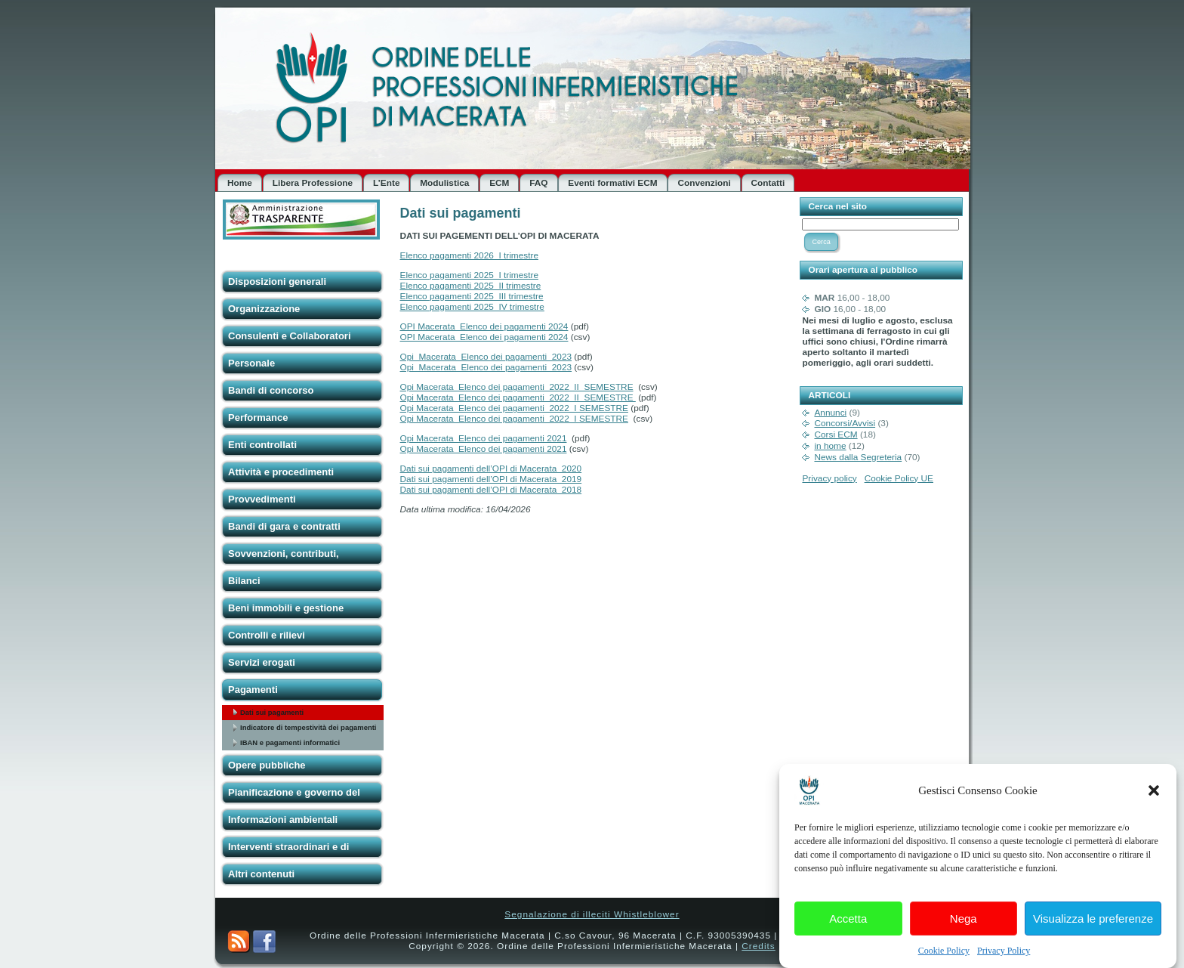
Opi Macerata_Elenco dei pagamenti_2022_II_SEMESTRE (517, 387)
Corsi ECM (835, 434)
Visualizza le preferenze (1093, 927)
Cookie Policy (944, 960)
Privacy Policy (1003, 960)
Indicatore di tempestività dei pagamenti (308, 727)
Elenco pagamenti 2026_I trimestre (469, 255)
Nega (963, 927)
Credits (758, 946)
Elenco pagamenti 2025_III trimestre (472, 296)
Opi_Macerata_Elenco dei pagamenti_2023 (486, 356)
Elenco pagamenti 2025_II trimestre (470, 285)
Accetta (848, 927)
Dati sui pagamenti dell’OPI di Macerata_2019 (491, 479)
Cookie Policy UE (899, 478)
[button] (1153, 800)
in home (830, 446)
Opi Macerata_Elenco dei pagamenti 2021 (483, 438)
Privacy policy (829, 478)
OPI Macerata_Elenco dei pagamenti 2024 (484, 326)
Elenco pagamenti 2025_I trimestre (469, 275)
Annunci (830, 412)
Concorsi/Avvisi (844, 423)
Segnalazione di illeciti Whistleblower (591, 914)
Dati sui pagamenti (272, 712)
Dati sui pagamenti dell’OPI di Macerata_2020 (491, 468)
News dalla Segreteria (858, 457)
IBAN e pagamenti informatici (290, 742)
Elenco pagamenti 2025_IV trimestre (472, 307)
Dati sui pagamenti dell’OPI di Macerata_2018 (491, 489)
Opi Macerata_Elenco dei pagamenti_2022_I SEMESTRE (514, 408)
